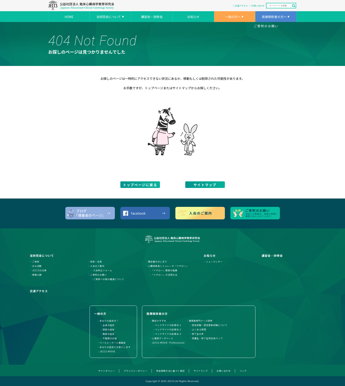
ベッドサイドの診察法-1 (168, 325)
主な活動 (37, 266)
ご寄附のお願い (266, 26)
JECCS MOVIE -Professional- (168, 342)
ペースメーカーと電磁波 (113, 342)
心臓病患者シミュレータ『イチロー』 (168, 266)
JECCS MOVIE (107, 351)
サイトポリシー (106, 370)
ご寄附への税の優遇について (108, 279)
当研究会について (108, 17)
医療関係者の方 (157, 313)
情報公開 (37, 274)
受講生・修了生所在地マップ (207, 338)
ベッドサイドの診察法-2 (168, 329)
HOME (68, 17)
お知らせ (193, 17)
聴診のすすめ (159, 320)
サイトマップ (204, 184)
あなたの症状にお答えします (115, 347)
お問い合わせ (257, 5)
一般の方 (100, 313)
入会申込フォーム (102, 270)
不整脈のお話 (110, 338)
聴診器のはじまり (157, 261)
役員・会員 (96, 261)
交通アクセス (241, 5)
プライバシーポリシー (135, 370)
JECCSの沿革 (39, 270)
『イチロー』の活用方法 (164, 274)
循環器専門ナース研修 (200, 320)
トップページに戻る (140, 184)
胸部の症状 (109, 333)
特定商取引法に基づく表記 (170, 370)
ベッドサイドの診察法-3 (168, 333)
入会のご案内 (97, 266)
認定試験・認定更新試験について (210, 325)
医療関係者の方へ (274, 17)
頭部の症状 (109, 329)
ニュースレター (214, 261)
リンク (243, 370)
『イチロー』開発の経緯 (164, 270)
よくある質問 (199, 329)
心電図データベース (162, 338)
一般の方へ (232, 17)
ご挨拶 (35, 261)
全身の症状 (109, 325)
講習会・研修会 (152, 17)
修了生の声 (198, 333)
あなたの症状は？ (109, 320)
